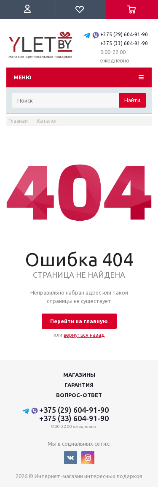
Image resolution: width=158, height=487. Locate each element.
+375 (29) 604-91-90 (124, 34)
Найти (132, 100)
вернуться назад (84, 335)
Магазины (79, 375)
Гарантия (79, 385)
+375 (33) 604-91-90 (124, 43)
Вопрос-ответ (79, 395)
